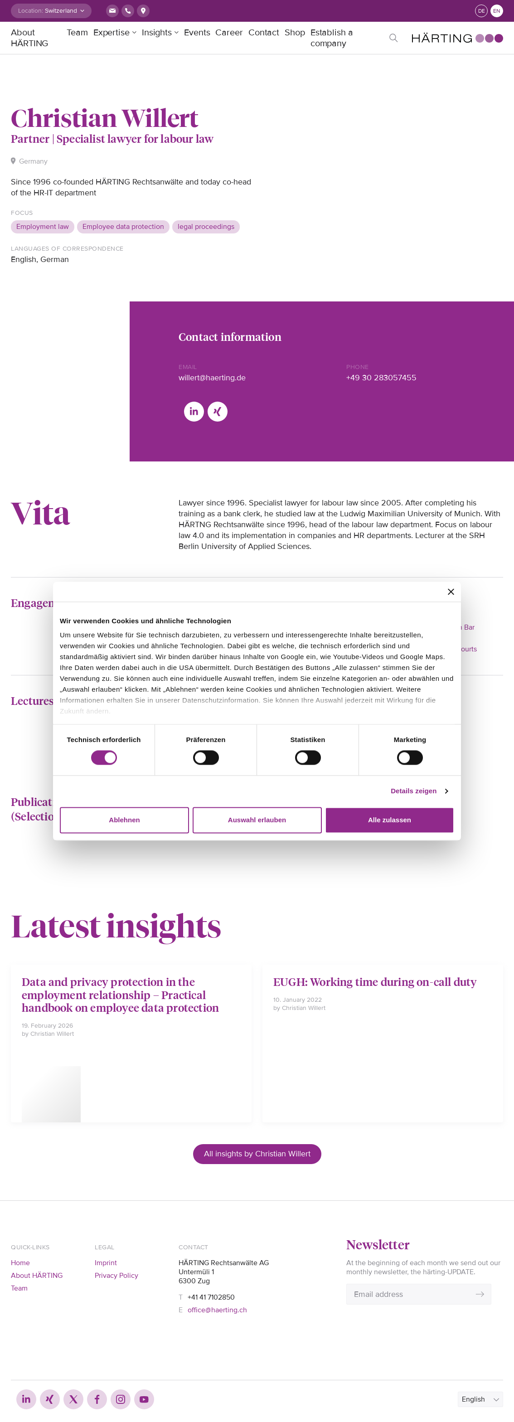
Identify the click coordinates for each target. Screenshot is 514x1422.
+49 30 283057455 (381, 378)
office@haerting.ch (217, 1310)
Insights (157, 32)
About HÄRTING (29, 38)
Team (77, 32)
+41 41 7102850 (211, 1297)
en (496, 11)
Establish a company (331, 38)
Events (197, 32)
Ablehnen (124, 820)
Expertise (111, 32)
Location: (30, 11)
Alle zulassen (389, 820)
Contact (263, 32)
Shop (295, 32)
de (481, 11)
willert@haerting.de (212, 378)
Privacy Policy (116, 1275)
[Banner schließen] (451, 591)
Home (20, 1262)
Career (228, 32)
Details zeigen (413, 791)
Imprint (106, 1262)
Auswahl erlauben (257, 820)
